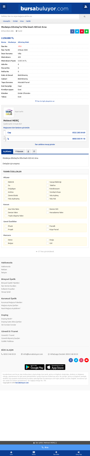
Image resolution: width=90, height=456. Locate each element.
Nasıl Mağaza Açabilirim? (10, 374)
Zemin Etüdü (13, 261)
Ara (45, 447)
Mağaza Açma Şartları (9, 371)
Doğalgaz (12, 254)
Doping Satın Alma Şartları (11, 387)
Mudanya (12, 108)
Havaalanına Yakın (56, 278)
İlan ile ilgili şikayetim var (45, 167)
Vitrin (33, 453)
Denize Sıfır (54, 275)
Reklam (4, 335)
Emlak (15, 21)
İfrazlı (10, 292)
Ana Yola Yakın (13, 275)
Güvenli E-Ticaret (7, 401)
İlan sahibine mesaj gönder (45, 210)
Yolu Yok (53, 264)
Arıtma (10, 257)
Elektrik (11, 248)
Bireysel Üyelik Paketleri (10, 348)
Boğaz (10, 309)
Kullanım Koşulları (8, 354)
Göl (51, 309)
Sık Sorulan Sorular (8, 390)
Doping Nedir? (6, 384)
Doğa (52, 305)
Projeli (10, 295)
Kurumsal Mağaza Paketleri (11, 368)
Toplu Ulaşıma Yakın (15, 281)
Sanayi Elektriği (55, 248)
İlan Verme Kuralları (8, 351)
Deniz (10, 305)
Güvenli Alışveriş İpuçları (10, 404)
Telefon (53, 251)
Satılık (28, 21)
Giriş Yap (79, 453)
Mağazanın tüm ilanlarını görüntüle (16, 193)
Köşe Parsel (54, 295)
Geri (11, 453)
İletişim (4, 338)
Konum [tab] (19, 217)
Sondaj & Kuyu (55, 257)
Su (9, 251)
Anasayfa (6, 21)
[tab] (28, 217)
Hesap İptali (6, 357)
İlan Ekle (56, 453)
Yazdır (19, 31)
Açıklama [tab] (7, 217)
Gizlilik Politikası (7, 407)
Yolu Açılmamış (13, 264)
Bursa (3, 108)
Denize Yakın (13, 278)
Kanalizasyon (55, 254)
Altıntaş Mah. (23, 108)
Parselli (52, 292)
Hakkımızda (5, 332)
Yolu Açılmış (54, 261)
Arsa (22, 21)
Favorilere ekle (7, 31)
